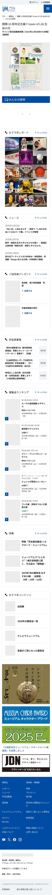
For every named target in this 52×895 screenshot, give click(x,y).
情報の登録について (35, 828)
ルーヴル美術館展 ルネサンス (33, 405)
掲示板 (29, 796)
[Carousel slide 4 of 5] (29, 88)
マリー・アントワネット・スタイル (34, 455)
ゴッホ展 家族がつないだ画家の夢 (34, 506)
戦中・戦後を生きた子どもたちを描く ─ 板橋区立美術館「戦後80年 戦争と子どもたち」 (26, 244)
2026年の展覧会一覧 (27, 621)
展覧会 (11, 16)
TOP (3, 16)
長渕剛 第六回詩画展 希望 (33, 284)
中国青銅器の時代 (29, 308)
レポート (6, 788)
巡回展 (20, 606)
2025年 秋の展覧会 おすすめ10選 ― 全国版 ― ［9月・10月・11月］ (33, 576)
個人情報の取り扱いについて (29, 889)
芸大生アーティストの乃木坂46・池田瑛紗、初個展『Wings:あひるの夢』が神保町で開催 (25, 258)
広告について (8, 832)
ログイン (6, 818)
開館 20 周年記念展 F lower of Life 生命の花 (33, 16)
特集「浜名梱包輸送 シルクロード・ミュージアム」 (34, 543)
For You (5, 822)
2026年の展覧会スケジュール (38, 804)
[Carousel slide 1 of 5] (19, 88)
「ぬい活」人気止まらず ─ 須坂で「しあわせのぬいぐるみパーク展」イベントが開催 (26, 230)
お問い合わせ (32, 832)
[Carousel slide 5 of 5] (32, 88)
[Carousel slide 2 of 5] (22, 88)
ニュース (6, 792)
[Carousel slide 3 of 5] (26, 88)
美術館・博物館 (33, 782)
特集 (28, 788)
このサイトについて (11, 828)
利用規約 (6, 889)
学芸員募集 (7, 796)
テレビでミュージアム (28, 635)
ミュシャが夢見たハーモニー (34, 481)
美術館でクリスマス (30, 428)
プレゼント (31, 792)
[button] (12, 144)
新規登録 (30, 818)
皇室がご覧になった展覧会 (30, 650)
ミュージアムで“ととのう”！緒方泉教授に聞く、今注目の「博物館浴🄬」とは (34, 560)
